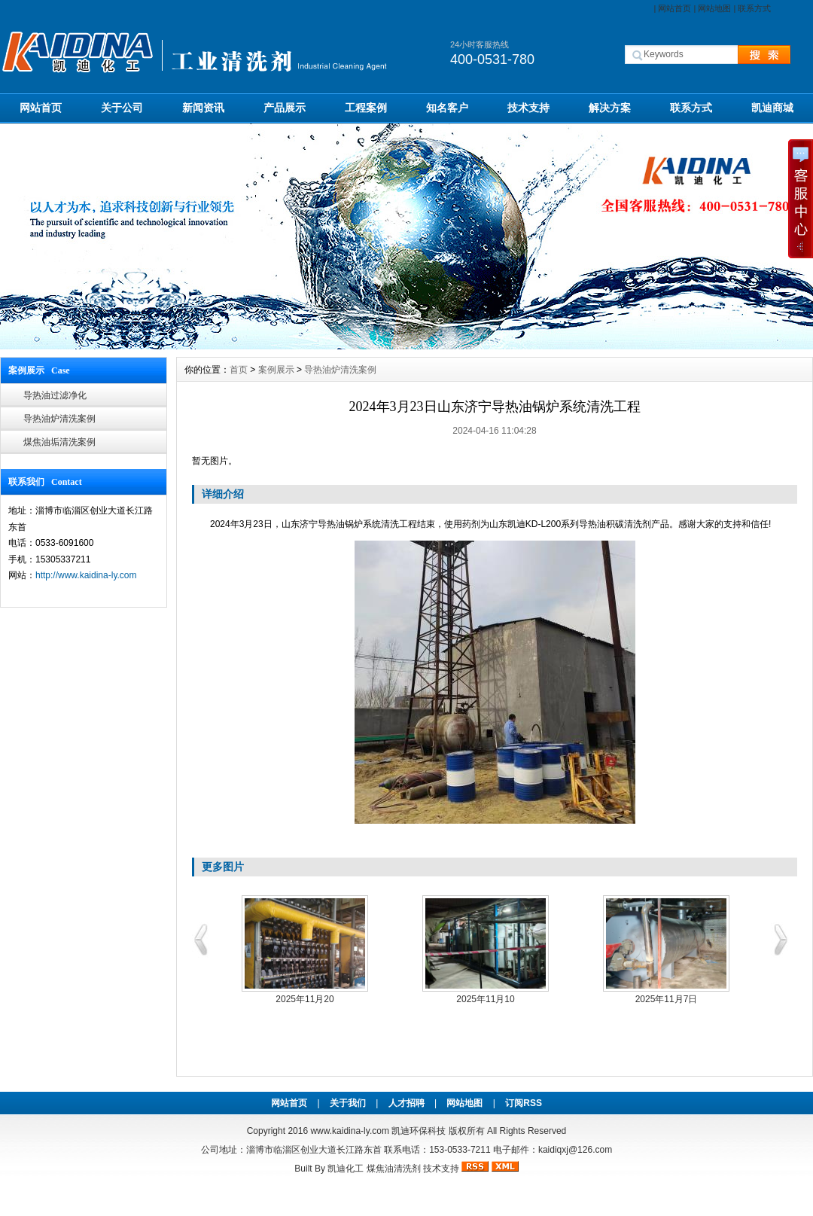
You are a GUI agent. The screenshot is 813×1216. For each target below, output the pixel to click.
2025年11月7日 (666, 999)
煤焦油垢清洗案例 (59, 442)
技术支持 (528, 108)
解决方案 (610, 108)
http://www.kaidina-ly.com (86, 575)
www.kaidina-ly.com (349, 1131)
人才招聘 (406, 1103)
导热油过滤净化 (55, 395)
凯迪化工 (345, 1168)
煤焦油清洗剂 (394, 1168)
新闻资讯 (203, 108)
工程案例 (366, 108)
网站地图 (714, 8)
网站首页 (674, 8)
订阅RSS (523, 1103)
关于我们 (348, 1103)
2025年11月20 (304, 999)
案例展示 (276, 369)
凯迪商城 (772, 108)
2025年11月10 (485, 999)
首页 (239, 369)
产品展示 (284, 108)
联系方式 (754, 8)
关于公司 (122, 108)
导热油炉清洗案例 (59, 418)
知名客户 (447, 108)
